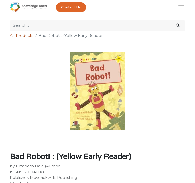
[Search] (178, 25)
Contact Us (71, 7)
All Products (21, 35)
